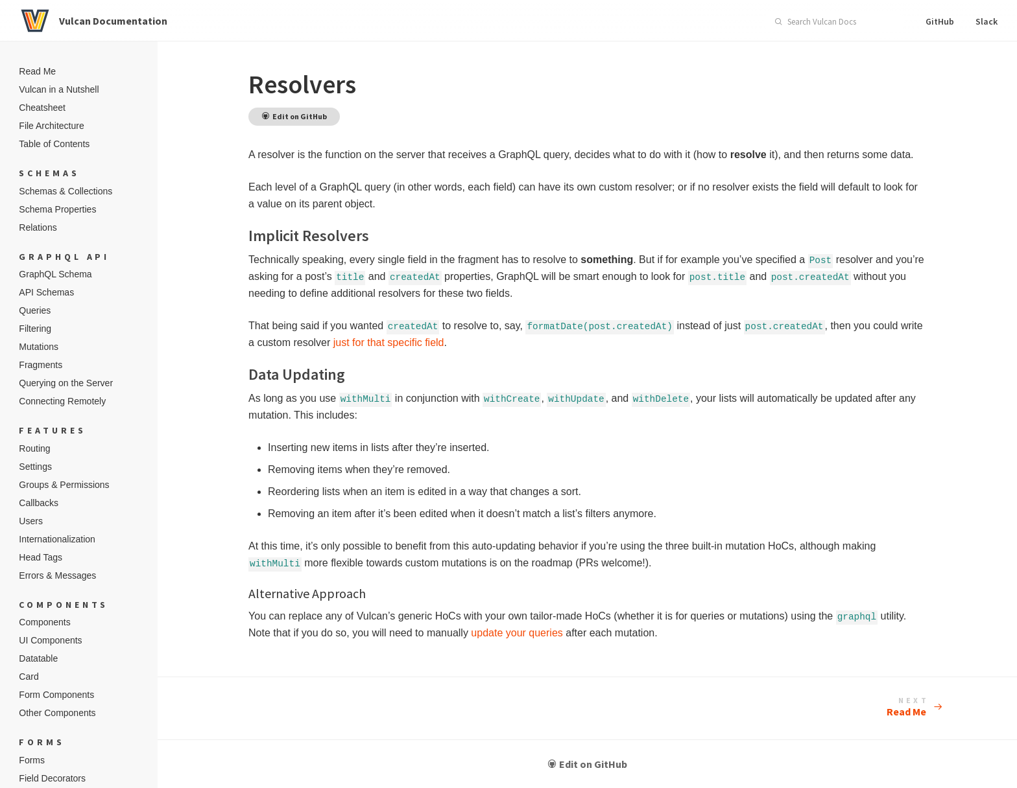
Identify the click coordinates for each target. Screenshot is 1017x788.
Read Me (907, 708)
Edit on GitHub (593, 764)
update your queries (527, 632)
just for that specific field (423, 342)
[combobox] (834, 22)
